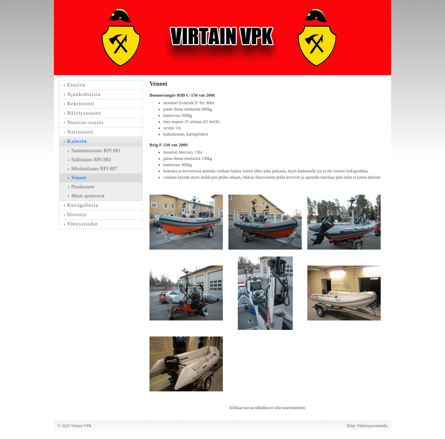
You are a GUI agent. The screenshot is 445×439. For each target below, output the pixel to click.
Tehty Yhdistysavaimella (367, 425)
